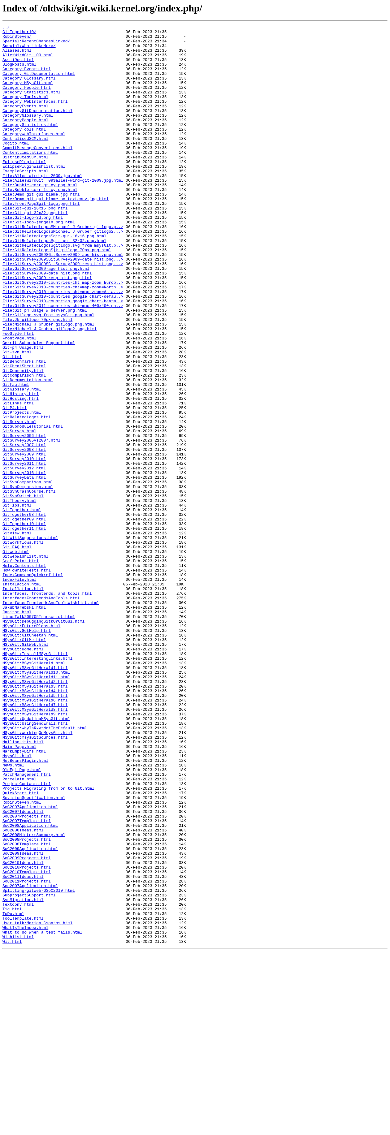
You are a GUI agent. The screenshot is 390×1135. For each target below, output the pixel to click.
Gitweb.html (15, 657)
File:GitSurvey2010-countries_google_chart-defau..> (62, 351)
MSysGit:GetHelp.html (26, 752)
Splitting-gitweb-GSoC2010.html (38, 1064)
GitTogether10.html (24, 624)
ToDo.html (13, 1091)
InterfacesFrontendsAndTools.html (41, 713)
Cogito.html (15, 167)
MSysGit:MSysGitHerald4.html (35, 824)
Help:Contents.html (24, 674)
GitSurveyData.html (24, 568)
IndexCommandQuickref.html (32, 685)
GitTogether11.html (24, 629)
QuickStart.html (20, 947)
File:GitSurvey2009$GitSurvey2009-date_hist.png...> (62, 306)
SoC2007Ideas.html (23, 969)
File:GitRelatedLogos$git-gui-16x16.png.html (54, 278)
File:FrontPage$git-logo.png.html (41, 239)
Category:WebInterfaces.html (35, 117)
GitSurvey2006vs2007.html (31, 523)
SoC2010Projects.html (26, 1036)
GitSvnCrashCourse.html (29, 585)
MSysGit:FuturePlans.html (31, 746)
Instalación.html (21, 696)
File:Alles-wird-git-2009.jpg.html (42, 206)
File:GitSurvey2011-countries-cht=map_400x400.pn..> (62, 362)
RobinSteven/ (17, 39)
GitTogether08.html (24, 612)
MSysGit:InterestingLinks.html (37, 785)
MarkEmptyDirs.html (24, 897)
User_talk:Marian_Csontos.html (37, 1103)
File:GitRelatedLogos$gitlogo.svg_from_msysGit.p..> (62, 289)
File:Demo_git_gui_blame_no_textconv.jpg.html (55, 234)
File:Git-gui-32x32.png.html (35, 250)
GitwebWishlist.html (25, 663)
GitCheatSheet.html (24, 434)
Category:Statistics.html (31, 106)
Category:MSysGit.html (27, 94)
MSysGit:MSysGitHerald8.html (35, 846)
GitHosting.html (20, 473)
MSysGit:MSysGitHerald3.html (35, 819)
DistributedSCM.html (25, 184)
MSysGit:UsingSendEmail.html (35, 863)
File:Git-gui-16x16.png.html (35, 245)
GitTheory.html (19, 596)
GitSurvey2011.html (24, 551)
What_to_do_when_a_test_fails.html (42, 1114)
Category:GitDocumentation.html (38, 83)
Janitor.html (17, 729)
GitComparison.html (24, 445)
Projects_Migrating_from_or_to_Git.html (48, 941)
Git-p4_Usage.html (23, 412)
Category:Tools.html (25, 111)
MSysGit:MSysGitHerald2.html (35, 813)
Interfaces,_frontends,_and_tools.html (47, 707)
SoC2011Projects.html (26, 1052)
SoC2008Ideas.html (23, 991)
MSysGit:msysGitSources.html (35, 880)
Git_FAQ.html (17, 651)
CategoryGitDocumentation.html (37, 128)
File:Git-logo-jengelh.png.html (38, 262)
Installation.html (23, 702)
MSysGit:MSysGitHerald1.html (35, 796)
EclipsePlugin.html (24, 189)
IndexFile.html (19, 690)
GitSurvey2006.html (24, 518)
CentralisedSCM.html (25, 161)
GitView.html (17, 635)
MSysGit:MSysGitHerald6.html (35, 835)
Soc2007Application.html (30, 1058)
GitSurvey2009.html (24, 540)
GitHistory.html (20, 468)
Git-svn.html (17, 418)
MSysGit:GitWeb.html (25, 768)
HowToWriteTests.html (26, 679)
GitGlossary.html (21, 462)
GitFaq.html (15, 457)
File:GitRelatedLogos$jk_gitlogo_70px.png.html (56, 295)
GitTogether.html (21, 607)
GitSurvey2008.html (24, 534)
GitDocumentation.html (27, 451)
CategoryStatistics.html (30, 145)
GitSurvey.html (19, 512)
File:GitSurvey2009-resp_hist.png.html (47, 328)
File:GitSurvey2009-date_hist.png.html (47, 323)
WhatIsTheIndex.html (25, 1108)
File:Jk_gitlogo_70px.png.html (37, 379)
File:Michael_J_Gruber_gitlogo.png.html (48, 384)
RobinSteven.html (21, 958)
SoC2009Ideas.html (23, 1019)
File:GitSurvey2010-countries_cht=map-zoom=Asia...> (62, 345)
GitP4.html (14, 484)
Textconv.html (18, 1080)
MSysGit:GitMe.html (24, 763)
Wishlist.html (18, 1119)
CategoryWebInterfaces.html (33, 156)
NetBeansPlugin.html (25, 908)
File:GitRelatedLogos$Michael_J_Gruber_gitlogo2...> (62, 273)
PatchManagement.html (26, 924)
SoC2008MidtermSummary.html (33, 997)
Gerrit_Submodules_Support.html (38, 406)
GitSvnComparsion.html (27, 579)
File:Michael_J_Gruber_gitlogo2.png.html (49, 390)
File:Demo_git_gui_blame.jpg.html (41, 228)
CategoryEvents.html (25, 122)
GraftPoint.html (20, 668)
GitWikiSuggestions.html (30, 640)
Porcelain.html (19, 930)
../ (6, 28)
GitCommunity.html (23, 440)
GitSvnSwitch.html (23, 590)
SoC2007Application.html (30, 963)
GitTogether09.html (24, 618)
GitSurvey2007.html (24, 529)
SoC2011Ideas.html (23, 1047)
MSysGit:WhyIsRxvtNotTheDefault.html (44, 869)
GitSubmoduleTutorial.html (32, 507)
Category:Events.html (26, 78)
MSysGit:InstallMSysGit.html (35, 780)
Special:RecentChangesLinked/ (36, 44)
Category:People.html (26, 100)
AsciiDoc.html (18, 67)
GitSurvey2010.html (24, 546)
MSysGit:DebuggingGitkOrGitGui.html (43, 741)
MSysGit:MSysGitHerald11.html (36, 807)
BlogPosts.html (19, 72)
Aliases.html (17, 55)
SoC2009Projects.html (26, 1025)
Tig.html (12, 1086)
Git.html (12, 423)
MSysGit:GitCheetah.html (30, 757)
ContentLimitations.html (30, 178)
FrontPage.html (19, 401)
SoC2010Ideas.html (23, 1030)
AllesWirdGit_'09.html (27, 61)
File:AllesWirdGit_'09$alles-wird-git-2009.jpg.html (62, 211)
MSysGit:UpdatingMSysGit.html (36, 858)
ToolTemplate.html (23, 1097)
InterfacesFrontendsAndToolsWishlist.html (50, 718)
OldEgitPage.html (21, 919)
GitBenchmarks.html (24, 429)
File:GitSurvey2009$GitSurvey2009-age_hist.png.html (62, 301)
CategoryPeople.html (25, 139)
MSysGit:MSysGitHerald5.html (35, 830)
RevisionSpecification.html (33, 952)
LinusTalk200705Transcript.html (38, 735)
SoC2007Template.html (26, 980)
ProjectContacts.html (26, 936)
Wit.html (12, 1125)
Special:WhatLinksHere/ (29, 50)
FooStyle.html (18, 395)
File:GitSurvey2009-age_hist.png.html (45, 317)
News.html (13, 913)
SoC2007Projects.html (26, 974)
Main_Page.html (19, 891)
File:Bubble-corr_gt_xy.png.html (39, 217)
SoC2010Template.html (26, 1041)
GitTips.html (17, 601)
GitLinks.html (18, 479)
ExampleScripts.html (25, 200)
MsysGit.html (17, 902)
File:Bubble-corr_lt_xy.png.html (39, 223)
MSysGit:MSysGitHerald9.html (35, 852)
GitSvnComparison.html (27, 573)
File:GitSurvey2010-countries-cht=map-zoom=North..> (62, 340)
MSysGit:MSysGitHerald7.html (35, 841)
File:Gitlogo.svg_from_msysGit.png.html (48, 373)
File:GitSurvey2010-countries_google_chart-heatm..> (62, 356)
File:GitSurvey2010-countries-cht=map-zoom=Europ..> (62, 334)
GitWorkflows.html (23, 646)
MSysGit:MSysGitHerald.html (33, 791)
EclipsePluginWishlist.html (33, 195)
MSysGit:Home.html (23, 774)
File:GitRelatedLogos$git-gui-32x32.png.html (54, 284)
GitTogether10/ (19, 33)
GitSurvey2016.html (24, 562)
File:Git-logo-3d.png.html (32, 256)
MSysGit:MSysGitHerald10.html (36, 802)
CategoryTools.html (24, 150)
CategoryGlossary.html (27, 133)
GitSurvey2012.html (24, 557)
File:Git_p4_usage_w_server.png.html (44, 367)
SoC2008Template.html (26, 1008)
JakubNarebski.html (24, 724)
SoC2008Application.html (30, 986)
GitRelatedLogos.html (26, 495)
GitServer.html (19, 501)
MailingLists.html (23, 885)
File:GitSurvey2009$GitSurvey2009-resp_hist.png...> (62, 312)
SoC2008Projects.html (26, 1002)
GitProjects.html (21, 490)
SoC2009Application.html (30, 1013)
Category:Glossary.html (29, 89)
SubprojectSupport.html (29, 1069)
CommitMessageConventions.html (37, 172)
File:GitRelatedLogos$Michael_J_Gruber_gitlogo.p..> (62, 267)
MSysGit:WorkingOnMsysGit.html (37, 874)
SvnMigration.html (23, 1075)
